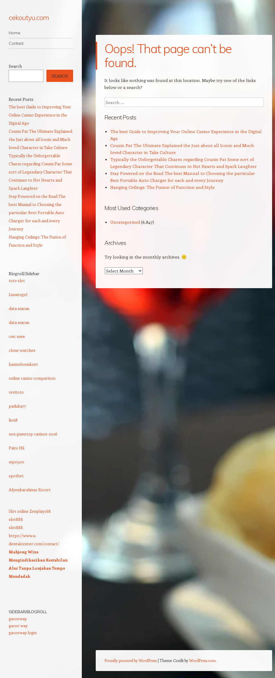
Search (15, 66)
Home (14, 32)
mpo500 (16, 461)
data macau (19, 308)
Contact (16, 43)
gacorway (18, 618)
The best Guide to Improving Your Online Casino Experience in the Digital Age (40, 115)
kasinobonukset (23, 364)
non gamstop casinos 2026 (33, 434)
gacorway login (23, 632)
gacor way (18, 625)
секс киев (17, 336)
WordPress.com (202, 660)
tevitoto (16, 392)
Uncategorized (125, 222)
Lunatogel (18, 294)
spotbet (16, 475)
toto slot (17, 280)
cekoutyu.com (29, 17)
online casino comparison (32, 378)
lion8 (13, 420)
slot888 (16, 519)
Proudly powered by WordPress (130, 660)
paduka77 (17, 406)
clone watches (22, 350)
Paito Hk (17, 448)
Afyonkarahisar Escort (30, 489)
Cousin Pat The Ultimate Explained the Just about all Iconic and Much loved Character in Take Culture (40, 139)
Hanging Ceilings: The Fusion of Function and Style (162, 187)
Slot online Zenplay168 (30, 511)
